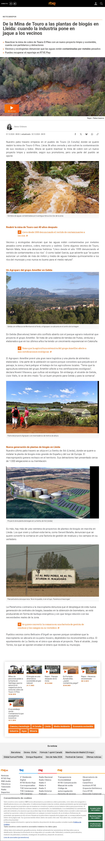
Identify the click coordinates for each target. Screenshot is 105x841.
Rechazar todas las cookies (95, 817)
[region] (52, 817)
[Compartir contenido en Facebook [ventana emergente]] (75, 133)
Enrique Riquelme (34, 757)
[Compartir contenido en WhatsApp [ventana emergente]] (92, 133)
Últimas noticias (94, 757)
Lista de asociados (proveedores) (16, 837)
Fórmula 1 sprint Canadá (51, 752)
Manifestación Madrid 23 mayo (80, 752)
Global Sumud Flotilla (13, 757)
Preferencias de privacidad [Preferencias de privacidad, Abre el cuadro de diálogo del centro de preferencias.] (95, 825)
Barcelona (15, 752)
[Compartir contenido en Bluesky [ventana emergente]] (86, 133)
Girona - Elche (30, 752)
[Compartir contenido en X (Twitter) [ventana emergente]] (81, 133)
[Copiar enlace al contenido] (97, 133)
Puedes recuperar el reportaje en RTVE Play (27, 52)
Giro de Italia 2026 (54, 757)
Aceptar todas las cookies (95, 809)
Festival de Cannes (74, 757)
